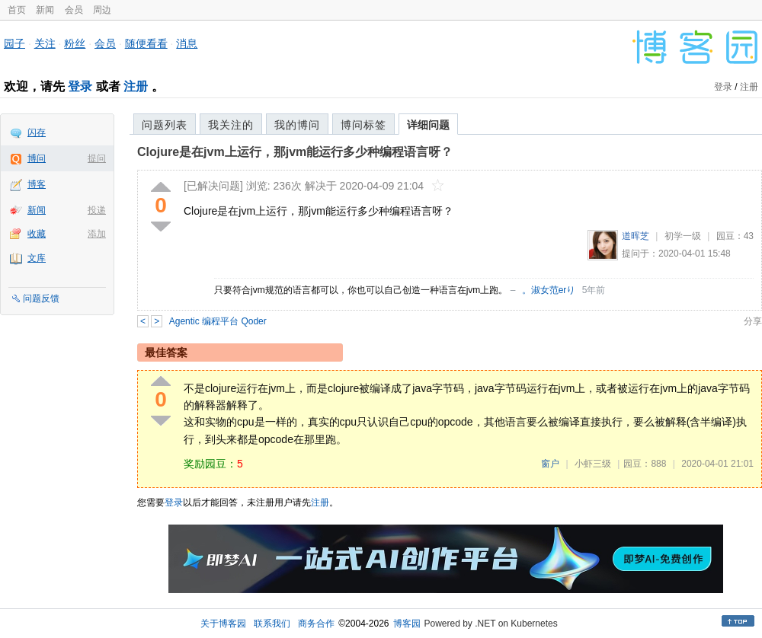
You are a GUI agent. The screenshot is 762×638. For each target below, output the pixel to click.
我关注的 (231, 125)
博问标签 (363, 125)
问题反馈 (41, 298)
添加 (97, 233)
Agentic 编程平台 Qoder (218, 321)
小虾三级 (593, 463)
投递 (97, 210)
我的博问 (297, 125)
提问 (97, 158)
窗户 (550, 463)
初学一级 (682, 236)
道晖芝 (635, 236)
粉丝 (74, 43)
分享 (753, 321)
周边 (102, 10)
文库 (36, 258)
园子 (14, 43)
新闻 (45, 10)
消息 (186, 43)
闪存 (36, 132)
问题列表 (164, 125)
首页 (17, 10)
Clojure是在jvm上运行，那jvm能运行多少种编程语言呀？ (295, 151)
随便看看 (146, 43)
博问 (36, 158)
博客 (36, 184)
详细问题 (428, 125)
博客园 (407, 623)
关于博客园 (223, 623)
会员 (74, 10)
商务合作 (316, 623)
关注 (45, 43)
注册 (135, 86)
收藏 (36, 233)
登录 (80, 86)
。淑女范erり (549, 290)
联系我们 (272, 623)
